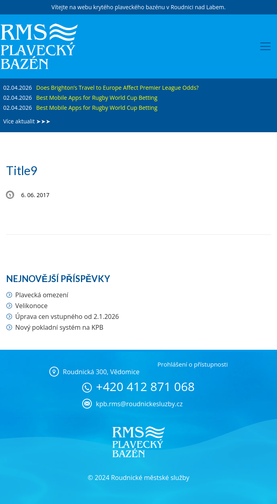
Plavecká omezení (41, 294)
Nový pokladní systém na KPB (59, 327)
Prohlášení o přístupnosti (193, 364)
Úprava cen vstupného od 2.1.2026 (67, 316)
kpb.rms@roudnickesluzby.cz (139, 403)
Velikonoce (31, 305)
